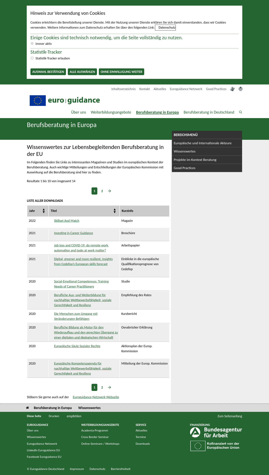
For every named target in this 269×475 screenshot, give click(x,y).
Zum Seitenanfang (229, 416)
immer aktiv (43, 44)
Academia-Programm (94, 430)
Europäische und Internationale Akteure (203, 143)
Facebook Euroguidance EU (44, 457)
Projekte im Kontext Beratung (195, 160)
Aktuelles (160, 89)
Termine (141, 437)
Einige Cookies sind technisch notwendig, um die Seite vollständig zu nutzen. (106, 38)
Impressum (77, 469)
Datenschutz (167, 27)
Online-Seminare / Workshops (100, 444)
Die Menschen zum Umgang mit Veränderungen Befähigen (76, 316)
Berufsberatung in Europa (157, 112)
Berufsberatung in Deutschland (209, 112)
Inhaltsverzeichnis (123, 89)
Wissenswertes (185, 151)
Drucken (54, 416)
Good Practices (216, 89)
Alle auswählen (82, 72)
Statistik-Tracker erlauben (52, 58)
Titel (54, 211)
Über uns (78, 112)
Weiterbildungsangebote (111, 112)
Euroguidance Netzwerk (186, 89)
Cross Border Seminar (95, 437)
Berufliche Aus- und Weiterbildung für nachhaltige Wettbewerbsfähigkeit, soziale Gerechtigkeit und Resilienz (82, 300)
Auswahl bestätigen (48, 72)
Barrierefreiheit (121, 469)
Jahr (32, 211)
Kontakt (144, 89)
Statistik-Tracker (46, 52)
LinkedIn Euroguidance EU (43, 450)
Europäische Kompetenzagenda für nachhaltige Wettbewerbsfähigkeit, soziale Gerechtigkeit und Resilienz (82, 368)
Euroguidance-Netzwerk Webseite (96, 397)
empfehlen (74, 416)
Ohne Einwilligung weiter (121, 72)
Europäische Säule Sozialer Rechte (77, 346)
